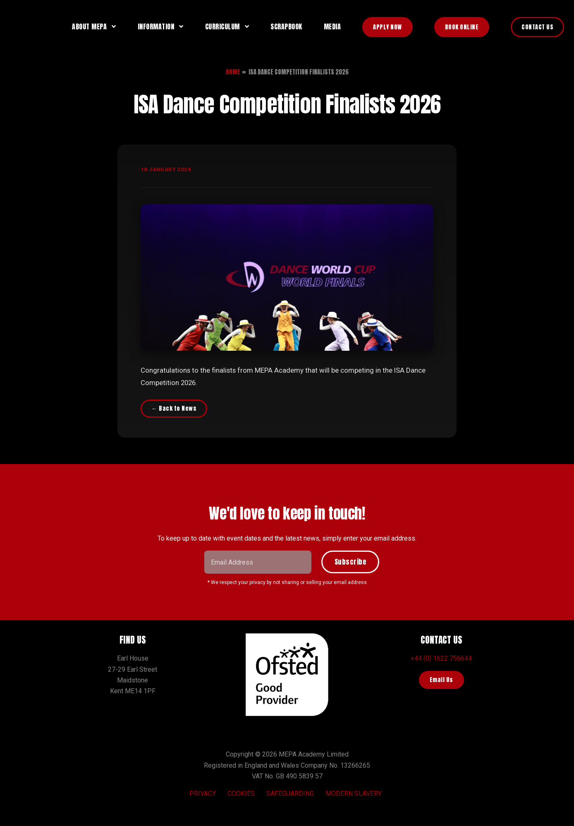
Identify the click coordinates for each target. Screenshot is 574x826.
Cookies (241, 793)
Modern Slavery (353, 793)
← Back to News (173, 408)
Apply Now (387, 27)
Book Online (462, 27)
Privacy (202, 793)
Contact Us (537, 27)
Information (156, 26)
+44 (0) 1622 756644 (441, 658)
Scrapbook (286, 26)
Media (332, 26)
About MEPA (89, 26)
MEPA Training (31, 26)
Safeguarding (290, 793)
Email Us (441, 679)
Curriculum (222, 26)
